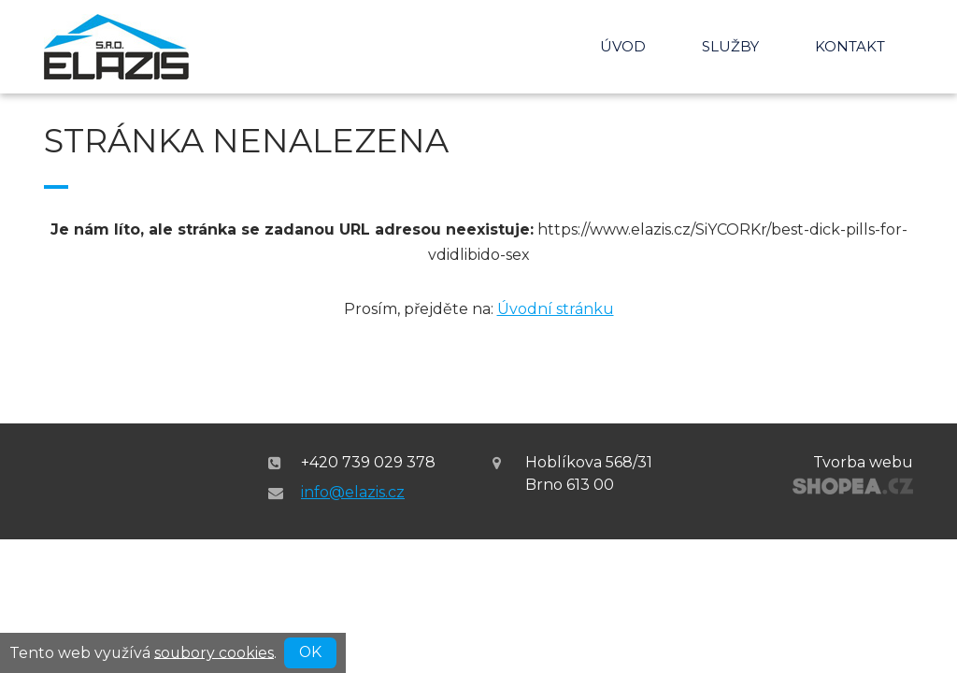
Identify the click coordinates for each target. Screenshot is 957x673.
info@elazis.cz (353, 492)
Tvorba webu (863, 462)
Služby (730, 46)
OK (310, 652)
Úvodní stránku (555, 309)
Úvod (623, 46)
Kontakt (850, 46)
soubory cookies (214, 652)
